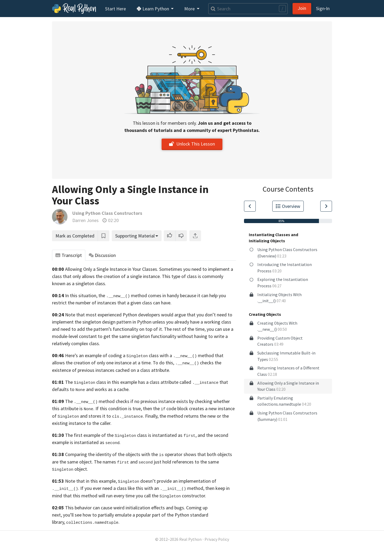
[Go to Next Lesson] (326, 206)
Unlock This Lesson (192, 144)
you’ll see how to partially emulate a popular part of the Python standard (135, 515)
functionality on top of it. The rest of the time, (159, 329)
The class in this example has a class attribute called (128, 382)
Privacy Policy (217, 539)
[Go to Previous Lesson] (250, 206)
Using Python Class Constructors (107, 213)
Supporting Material (135, 236)
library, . (85, 522)
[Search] (248, 8)
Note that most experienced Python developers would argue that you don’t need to (148, 315)
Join (302, 8)
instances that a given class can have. (134, 303)
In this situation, (81, 295)
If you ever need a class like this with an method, (142, 488)
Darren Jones (85, 220)
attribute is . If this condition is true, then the (110, 408)
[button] (169, 235)
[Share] (195, 235)
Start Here (115, 9)
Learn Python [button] (153, 9)
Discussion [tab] (102, 255)
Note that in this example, (91, 481)
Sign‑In (323, 8)
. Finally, (135, 416)
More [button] (190, 9)
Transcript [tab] (68, 255)
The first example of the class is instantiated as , (131, 435)
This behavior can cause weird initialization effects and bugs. (125, 508)
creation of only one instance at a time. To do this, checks (144, 363)
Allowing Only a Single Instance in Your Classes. (111, 269)
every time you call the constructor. (160, 496)
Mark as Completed (74, 236)
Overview (288, 206)
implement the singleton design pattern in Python (101, 322)
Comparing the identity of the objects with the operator (123, 454)
